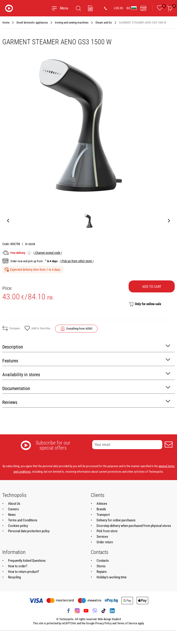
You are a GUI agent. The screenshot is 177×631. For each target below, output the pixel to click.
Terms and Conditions (22, 520)
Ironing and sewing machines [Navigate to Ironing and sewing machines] (71, 22)
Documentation (86, 388)
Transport (103, 515)
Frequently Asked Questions (27, 561)
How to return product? (23, 572)
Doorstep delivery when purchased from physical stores (134, 526)
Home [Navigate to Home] (5, 22)
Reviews (86, 402)
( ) (47, 253)
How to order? (17, 566)
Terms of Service (127, 623)
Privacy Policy (103, 623)
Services (102, 537)
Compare (11, 328)
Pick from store (107, 531)
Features (86, 360)
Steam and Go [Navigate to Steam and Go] (103, 22)
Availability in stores (86, 374)
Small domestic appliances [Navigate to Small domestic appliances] (32, 22)
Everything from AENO (79, 328)
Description (86, 346)
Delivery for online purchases (116, 520)
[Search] (78, 8)
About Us (14, 504)
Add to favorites (37, 328)
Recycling (14, 577)
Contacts (103, 561)
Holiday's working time (112, 577)
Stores (101, 566)
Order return (105, 542)
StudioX (116, 619)
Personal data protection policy (29, 531)
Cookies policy (18, 526)
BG (132, 8)
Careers (13, 509)
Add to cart (151, 287)
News (12, 515)
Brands (101, 509)
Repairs (102, 572)
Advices (102, 504)
